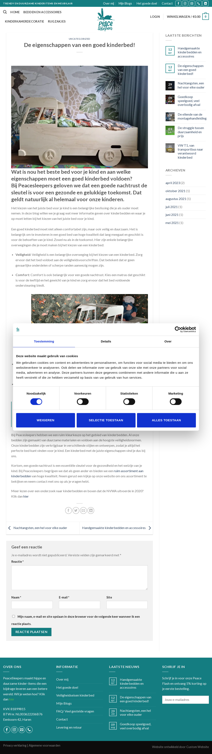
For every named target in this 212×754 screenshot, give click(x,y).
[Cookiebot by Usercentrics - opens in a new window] (178, 329)
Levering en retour (69, 727)
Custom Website (197, 747)
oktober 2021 (175, 191)
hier (26, 496)
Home (15, 12)
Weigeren (45, 420)
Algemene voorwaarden (44, 745)
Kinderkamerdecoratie (24, 21)
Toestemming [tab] (44, 341)
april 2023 (173, 183)
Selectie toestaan (106, 420)
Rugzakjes (57, 21)
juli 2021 (172, 207)
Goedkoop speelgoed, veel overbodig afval (189, 101)
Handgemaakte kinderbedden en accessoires (117, 528)
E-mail (64, 597)
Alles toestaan (166, 420)
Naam (16, 597)
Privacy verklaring (14, 745)
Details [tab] (106, 341)
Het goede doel (147, 3)
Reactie (17, 561)
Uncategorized (79, 38)
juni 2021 (172, 215)
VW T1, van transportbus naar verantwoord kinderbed (190, 151)
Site (109, 597)
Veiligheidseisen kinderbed (75, 695)
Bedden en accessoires (42, 12)
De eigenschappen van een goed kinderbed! (191, 69)
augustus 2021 (176, 199)
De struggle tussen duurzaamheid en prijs (191, 132)
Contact (167, 3)
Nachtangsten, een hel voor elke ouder (36, 528)
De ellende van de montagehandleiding (192, 116)
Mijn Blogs (125, 3)
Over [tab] (168, 341)
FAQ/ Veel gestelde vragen (75, 711)
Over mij (108, 3)
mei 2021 (172, 223)
